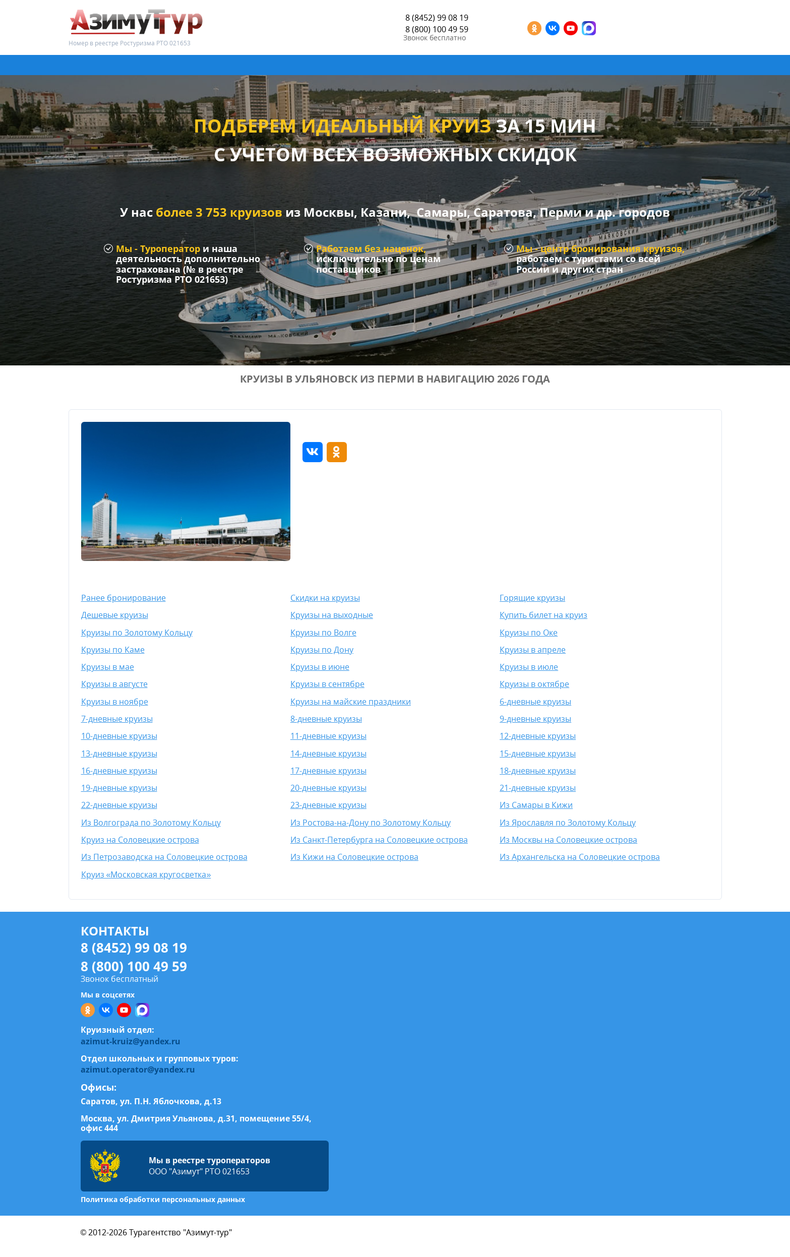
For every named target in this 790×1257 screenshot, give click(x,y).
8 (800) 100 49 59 (436, 29)
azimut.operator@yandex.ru (138, 1069)
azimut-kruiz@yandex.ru (130, 1041)
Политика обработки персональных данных (163, 1199)
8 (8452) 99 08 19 (436, 17)
